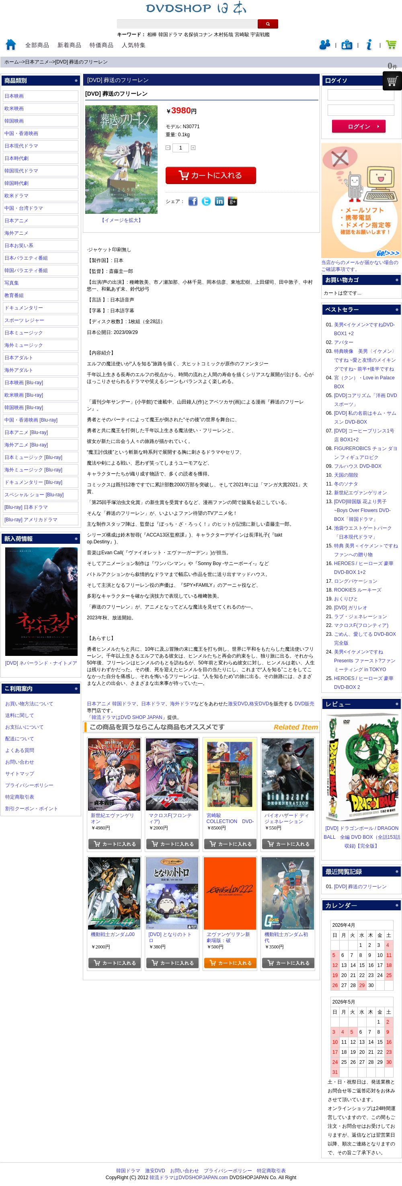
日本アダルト (18, 358)
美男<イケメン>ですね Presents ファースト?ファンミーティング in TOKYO (365, 660)
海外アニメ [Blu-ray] (26, 445)
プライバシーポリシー (29, 785)
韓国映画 (14, 121)
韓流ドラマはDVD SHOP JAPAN (127, 717)
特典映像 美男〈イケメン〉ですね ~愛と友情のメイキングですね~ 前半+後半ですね (365, 360)
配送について (19, 739)
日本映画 (14, 96)
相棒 (152, 34)
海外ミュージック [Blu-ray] (33, 470)
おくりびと (346, 599)
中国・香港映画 (21, 133)
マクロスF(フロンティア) (361, 625)
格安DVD (259, 704)
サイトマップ (19, 773)
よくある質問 (19, 750)
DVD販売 (304, 704)
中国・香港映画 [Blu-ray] (30, 420)
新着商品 (69, 45)
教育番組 (14, 295)
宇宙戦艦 (260, 34)
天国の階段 (346, 475)
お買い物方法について (29, 704)
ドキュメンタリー (23, 308)
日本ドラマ (153, 704)
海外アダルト (18, 370)
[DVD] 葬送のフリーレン (81, 62)
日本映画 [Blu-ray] (23, 382)
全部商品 (37, 45)
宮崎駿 (242, 34)
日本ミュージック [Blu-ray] (33, 457)
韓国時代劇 (16, 183)
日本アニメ (37, 62)
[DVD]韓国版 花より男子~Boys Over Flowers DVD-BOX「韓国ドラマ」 (362, 510)
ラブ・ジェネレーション (360, 616)
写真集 (11, 283)
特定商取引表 (19, 797)
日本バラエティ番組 (26, 258)
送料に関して (19, 715)
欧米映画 (14, 108)
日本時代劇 (16, 158)
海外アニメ (16, 233)
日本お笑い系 (18, 245)
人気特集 (134, 45)
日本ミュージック (23, 333)
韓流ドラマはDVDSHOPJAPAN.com (189, 1177)
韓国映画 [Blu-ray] (23, 407)
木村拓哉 (223, 34)
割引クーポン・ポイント (31, 808)
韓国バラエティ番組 (26, 270)
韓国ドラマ (170, 34)
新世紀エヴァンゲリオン (360, 493)
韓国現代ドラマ (21, 171)
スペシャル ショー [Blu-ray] (34, 495)
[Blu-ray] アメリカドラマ (30, 519)
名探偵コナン (198, 34)
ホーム (11, 62)
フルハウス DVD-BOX (357, 466)
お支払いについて (24, 727)
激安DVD (238, 704)
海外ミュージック (23, 345)
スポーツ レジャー (24, 320)
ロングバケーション (355, 581)
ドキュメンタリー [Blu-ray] (33, 482)
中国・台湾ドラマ (23, 208)
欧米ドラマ (16, 196)
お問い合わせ (19, 762)
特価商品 (102, 45)
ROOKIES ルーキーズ (357, 590)
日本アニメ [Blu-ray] (26, 432)
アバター (343, 342)
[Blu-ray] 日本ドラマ (26, 507)
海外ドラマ (182, 704)
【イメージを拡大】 (121, 220)
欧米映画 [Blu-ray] (23, 395)
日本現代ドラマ (21, 146)
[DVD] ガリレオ (350, 607)
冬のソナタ (346, 484)
